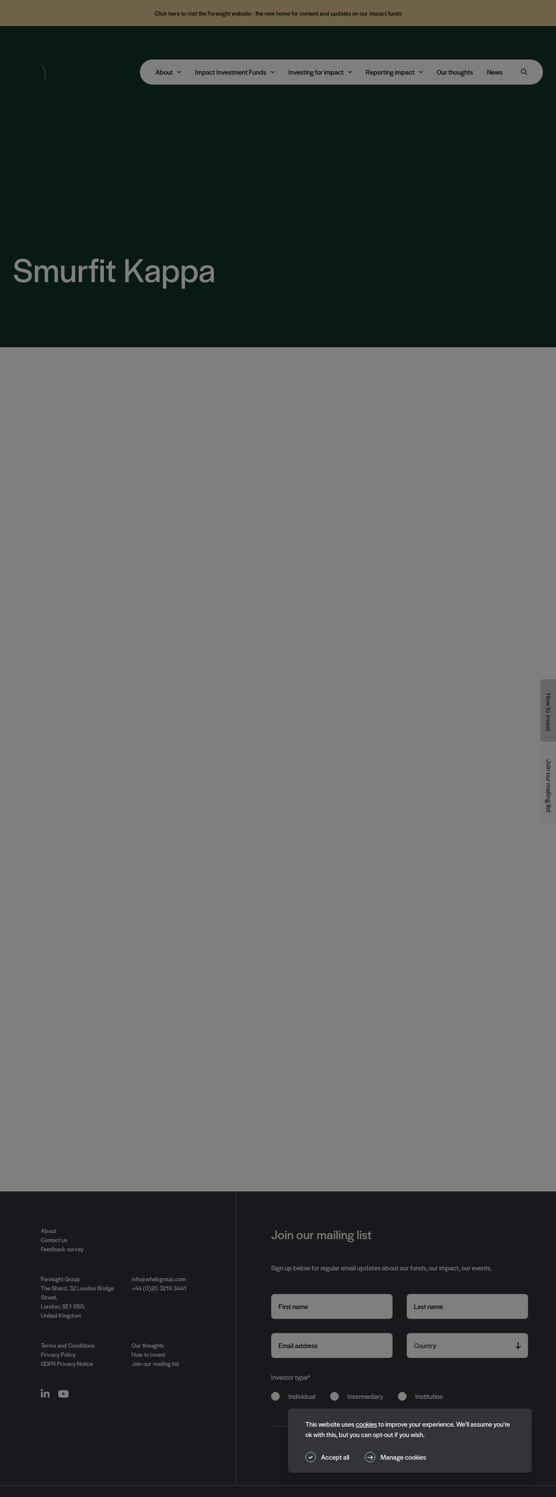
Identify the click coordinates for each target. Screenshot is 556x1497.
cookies (366, 1423)
